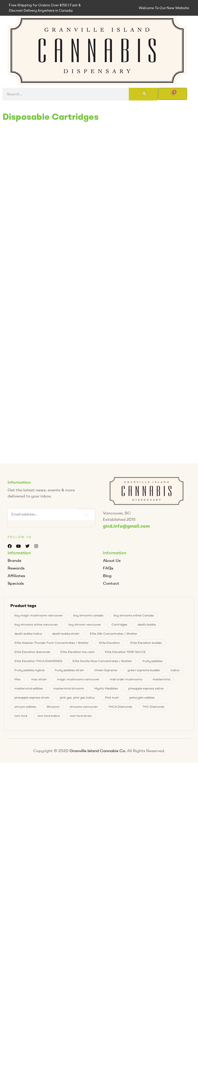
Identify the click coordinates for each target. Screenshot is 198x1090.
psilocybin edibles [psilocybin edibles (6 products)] (142, 697)
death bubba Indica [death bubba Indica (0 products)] (28, 633)
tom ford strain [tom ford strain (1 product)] (81, 716)
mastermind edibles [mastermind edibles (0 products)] (28, 688)
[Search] (143, 94)
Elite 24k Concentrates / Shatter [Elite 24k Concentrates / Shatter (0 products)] (113, 633)
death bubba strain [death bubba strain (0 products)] (65, 633)
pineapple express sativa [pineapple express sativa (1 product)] (146, 688)
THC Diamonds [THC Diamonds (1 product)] (153, 706)
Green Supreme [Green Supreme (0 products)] (105, 670)
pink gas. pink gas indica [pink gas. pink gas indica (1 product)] (77, 697)
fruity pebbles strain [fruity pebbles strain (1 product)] (69, 670)
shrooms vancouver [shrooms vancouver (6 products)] (84, 706)
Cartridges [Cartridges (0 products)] (119, 624)
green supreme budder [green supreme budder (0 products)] (144, 670)
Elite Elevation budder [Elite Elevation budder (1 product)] (146, 643)
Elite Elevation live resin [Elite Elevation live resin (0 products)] (77, 652)
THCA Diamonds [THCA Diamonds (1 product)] (120, 706)
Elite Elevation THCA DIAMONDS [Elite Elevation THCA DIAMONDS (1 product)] (38, 661)
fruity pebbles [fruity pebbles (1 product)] (152, 661)
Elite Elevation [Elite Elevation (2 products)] (109, 643)
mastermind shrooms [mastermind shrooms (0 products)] (68, 688)
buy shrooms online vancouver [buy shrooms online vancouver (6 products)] (36, 624)
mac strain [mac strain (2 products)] (39, 679)
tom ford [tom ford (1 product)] (20, 716)
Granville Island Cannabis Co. (97, 750)
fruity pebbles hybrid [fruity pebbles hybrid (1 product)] (29, 670)
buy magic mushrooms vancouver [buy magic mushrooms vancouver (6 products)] (38, 615)
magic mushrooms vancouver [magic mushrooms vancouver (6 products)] (78, 679)
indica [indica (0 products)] (175, 670)
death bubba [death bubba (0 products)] (147, 624)
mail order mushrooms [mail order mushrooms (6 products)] (126, 679)
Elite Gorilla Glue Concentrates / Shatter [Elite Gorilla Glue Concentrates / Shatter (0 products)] (102, 661)
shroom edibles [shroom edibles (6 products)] (25, 706)
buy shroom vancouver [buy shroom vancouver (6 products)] (84, 624)
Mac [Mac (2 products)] (17, 679)
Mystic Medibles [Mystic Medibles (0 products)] (106, 688)
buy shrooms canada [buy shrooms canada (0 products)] (88, 615)
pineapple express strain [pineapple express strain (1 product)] (31, 697)
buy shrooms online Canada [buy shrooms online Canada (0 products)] (134, 615)
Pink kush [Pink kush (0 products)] (112, 697)
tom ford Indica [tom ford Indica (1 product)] (49, 716)
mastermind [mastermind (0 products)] (161, 679)
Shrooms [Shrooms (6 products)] (53, 706)
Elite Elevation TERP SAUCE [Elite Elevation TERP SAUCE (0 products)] (125, 652)
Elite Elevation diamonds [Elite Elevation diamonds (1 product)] (32, 652)
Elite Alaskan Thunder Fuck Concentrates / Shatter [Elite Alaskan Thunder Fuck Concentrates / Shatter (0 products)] (51, 643)
